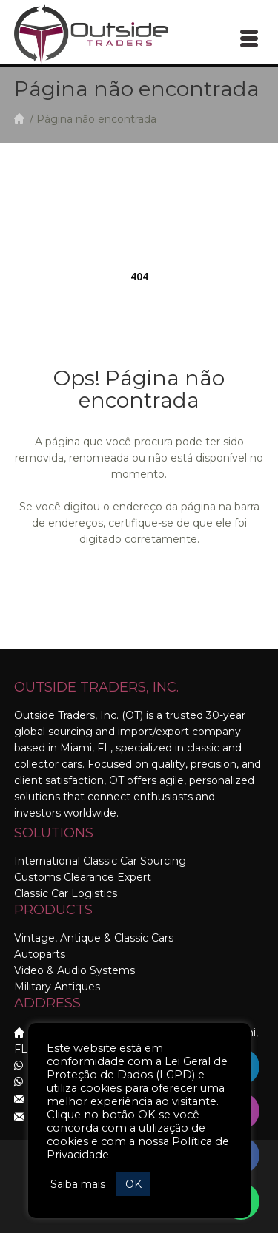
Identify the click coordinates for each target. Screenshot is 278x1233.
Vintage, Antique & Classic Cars (93, 938)
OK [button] (133, 1184)
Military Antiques (57, 986)
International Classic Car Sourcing (100, 861)
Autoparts (39, 954)
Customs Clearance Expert (82, 877)
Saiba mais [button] (77, 1184)
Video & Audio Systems (74, 970)
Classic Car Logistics (65, 893)
